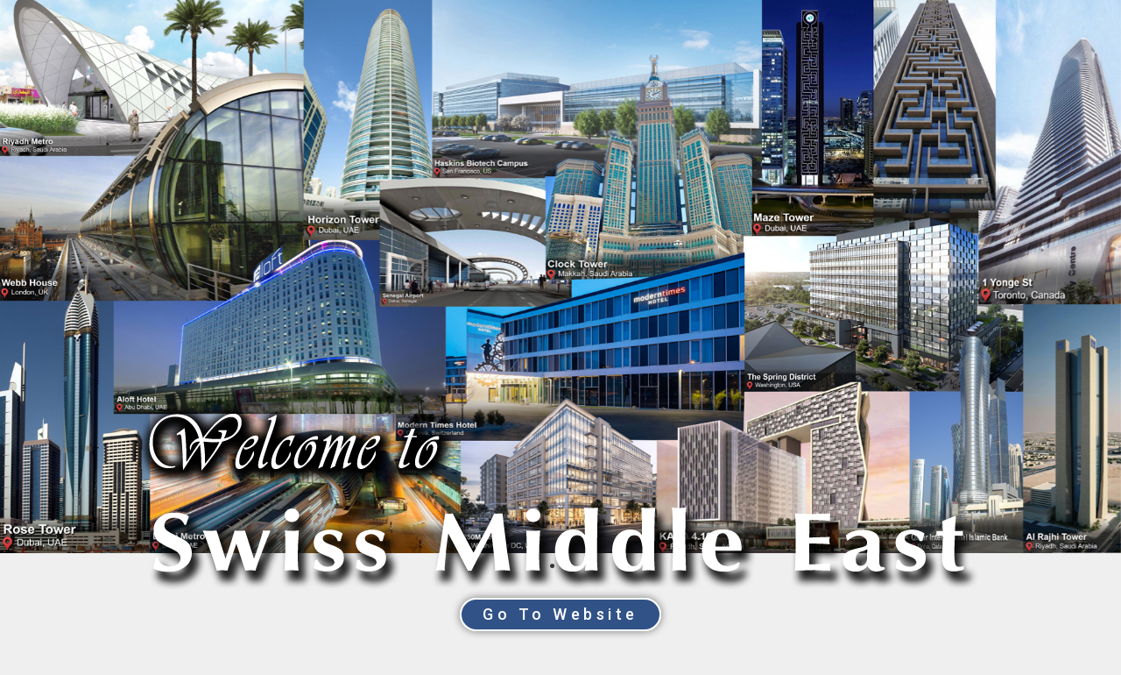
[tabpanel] (560, 276)
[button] (560, 614)
